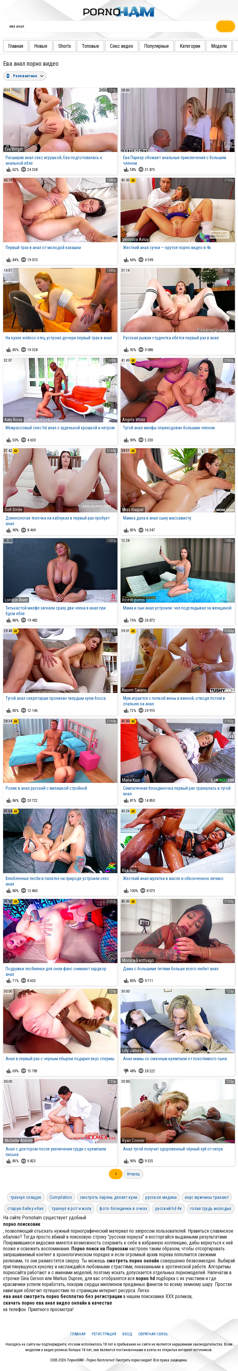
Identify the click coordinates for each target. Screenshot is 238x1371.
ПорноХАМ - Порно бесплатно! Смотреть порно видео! (109, 1360)
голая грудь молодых (210, 1208)
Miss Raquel (132, 509)
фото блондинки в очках (123, 1208)
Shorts (66, 46)
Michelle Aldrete (19, 1140)
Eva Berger (14, 149)
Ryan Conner (133, 1140)
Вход (127, 1334)
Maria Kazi (131, 780)
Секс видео (123, 46)
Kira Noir (129, 870)
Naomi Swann (134, 690)
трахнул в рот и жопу (71, 1208)
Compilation (61, 1197)
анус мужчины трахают (207, 1197)
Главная (17, 46)
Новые (43, 46)
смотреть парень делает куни (108, 1197)
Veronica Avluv (135, 239)
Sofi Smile (13, 509)
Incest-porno (133, 599)
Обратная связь (153, 1334)
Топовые (92, 46)
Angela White (133, 419)
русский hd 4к (168, 1208)
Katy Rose (13, 419)
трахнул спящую (26, 1197)
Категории (192, 46)
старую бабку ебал (25, 1208)
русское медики (161, 1197)
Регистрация (104, 1334)
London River (16, 599)
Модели (221, 46)
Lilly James (132, 1050)
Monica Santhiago (138, 960)
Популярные (158, 46)
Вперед (133, 1174)
